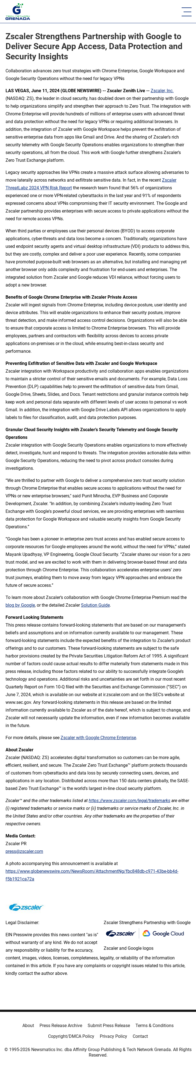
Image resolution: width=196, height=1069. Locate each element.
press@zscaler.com (24, 851)
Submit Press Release (109, 1025)
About (28, 1025)
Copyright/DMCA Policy (71, 1036)
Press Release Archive (61, 1025)
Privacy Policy (113, 1036)
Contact (140, 1036)
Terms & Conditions (154, 1025)
